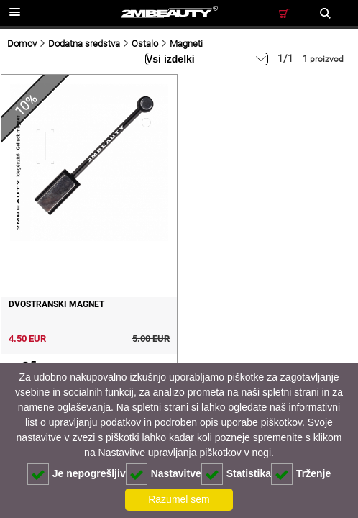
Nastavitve (163, 474)
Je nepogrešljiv (76, 474)
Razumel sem (179, 499)
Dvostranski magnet (56, 304)
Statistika (236, 474)
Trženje (301, 474)
